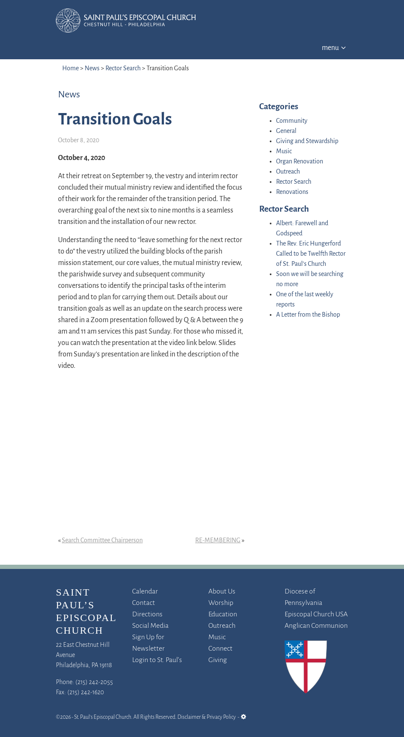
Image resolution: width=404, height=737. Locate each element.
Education (222, 614)
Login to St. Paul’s (157, 660)
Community (291, 121)
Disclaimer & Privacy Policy (206, 717)
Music (284, 151)
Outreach (288, 171)
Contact (143, 603)
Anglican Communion (316, 626)
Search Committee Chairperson (102, 540)
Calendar (145, 592)
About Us (221, 592)
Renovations (292, 192)
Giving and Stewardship (307, 141)
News (92, 68)
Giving (217, 660)
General (286, 131)
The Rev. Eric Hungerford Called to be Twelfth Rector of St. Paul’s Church (311, 254)
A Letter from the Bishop (308, 315)
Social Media (150, 626)
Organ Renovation (299, 161)
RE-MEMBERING (218, 540)
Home (70, 68)
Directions (147, 614)
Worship (220, 603)
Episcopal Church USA (316, 614)
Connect (220, 649)
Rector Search (123, 68)
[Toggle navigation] (334, 46)
